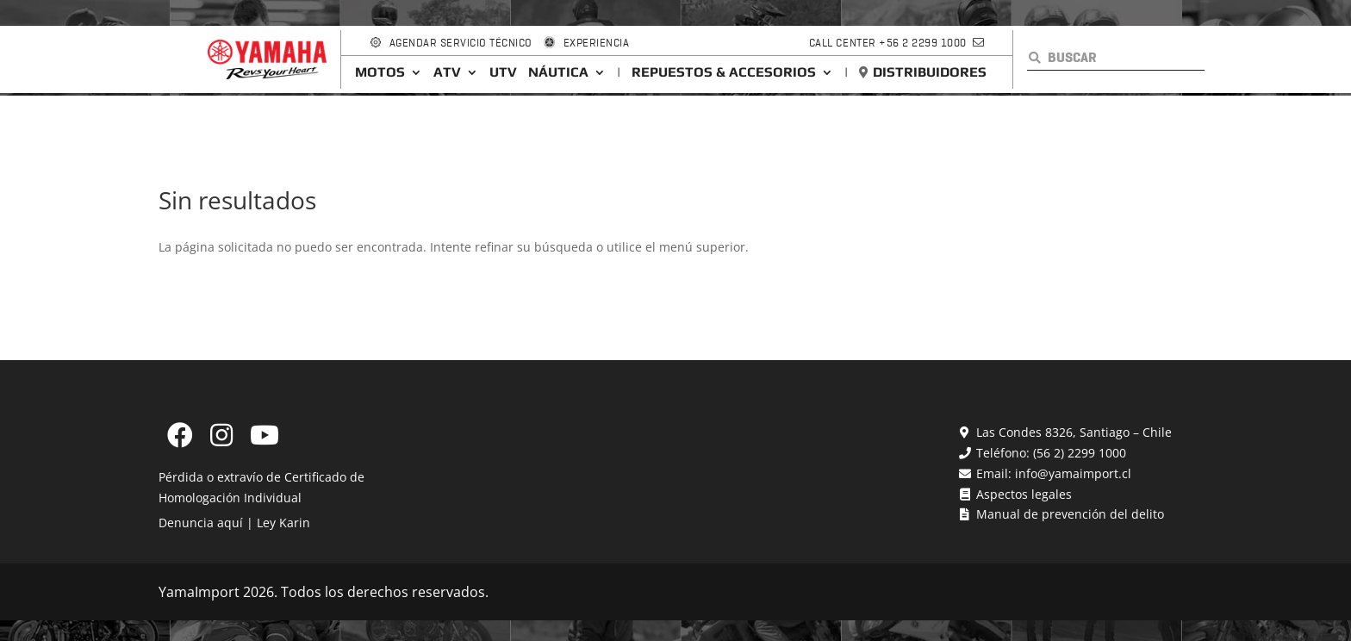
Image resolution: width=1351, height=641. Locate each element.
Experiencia (596, 42)
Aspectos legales (1022, 494)
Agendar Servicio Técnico (460, 42)
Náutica (558, 72)
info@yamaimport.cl (1073, 473)
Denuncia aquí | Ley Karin (234, 522)
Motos (380, 72)
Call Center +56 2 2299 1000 (888, 42)
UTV (503, 72)
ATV (447, 72)
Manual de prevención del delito (1068, 514)
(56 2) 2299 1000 (1079, 453)
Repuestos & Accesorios (724, 72)
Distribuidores (930, 72)
